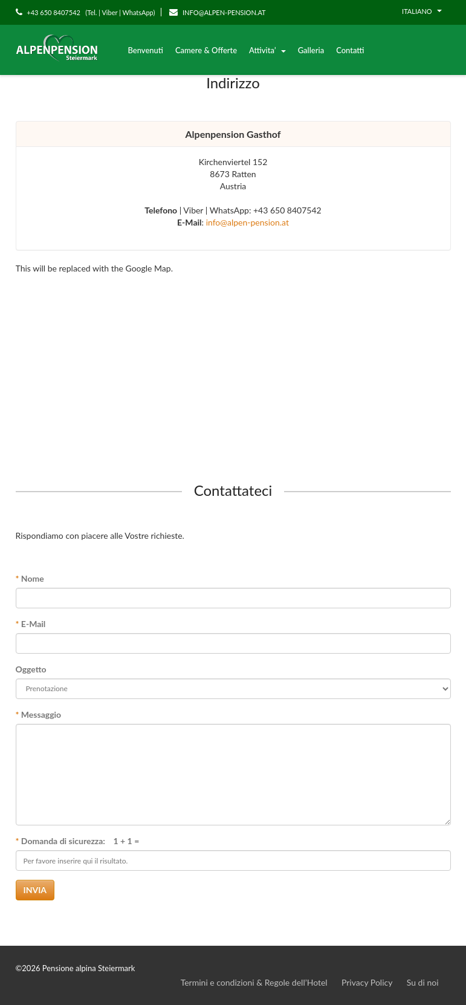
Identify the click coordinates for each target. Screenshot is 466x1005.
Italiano (421, 11)
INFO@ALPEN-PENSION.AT (217, 12)
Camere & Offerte (206, 50)
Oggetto (31, 669)
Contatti (350, 50)
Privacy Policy (366, 982)
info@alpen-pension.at (247, 222)
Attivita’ (267, 50)
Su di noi (423, 982)
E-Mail (31, 624)
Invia (35, 890)
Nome (30, 578)
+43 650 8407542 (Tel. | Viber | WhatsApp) (85, 12)
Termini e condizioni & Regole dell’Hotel (254, 982)
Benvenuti (145, 50)
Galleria (311, 50)
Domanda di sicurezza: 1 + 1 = (78, 841)
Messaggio (39, 714)
